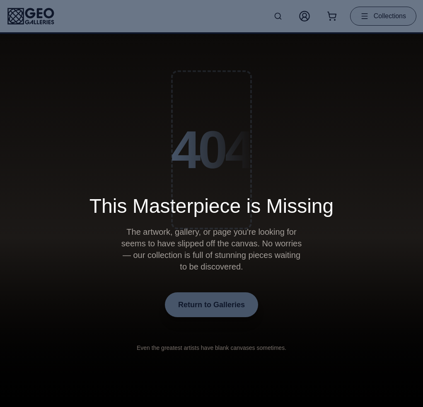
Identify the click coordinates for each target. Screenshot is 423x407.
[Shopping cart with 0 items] (332, 16)
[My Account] (304, 16)
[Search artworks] (278, 16)
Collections (383, 16)
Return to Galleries (211, 305)
